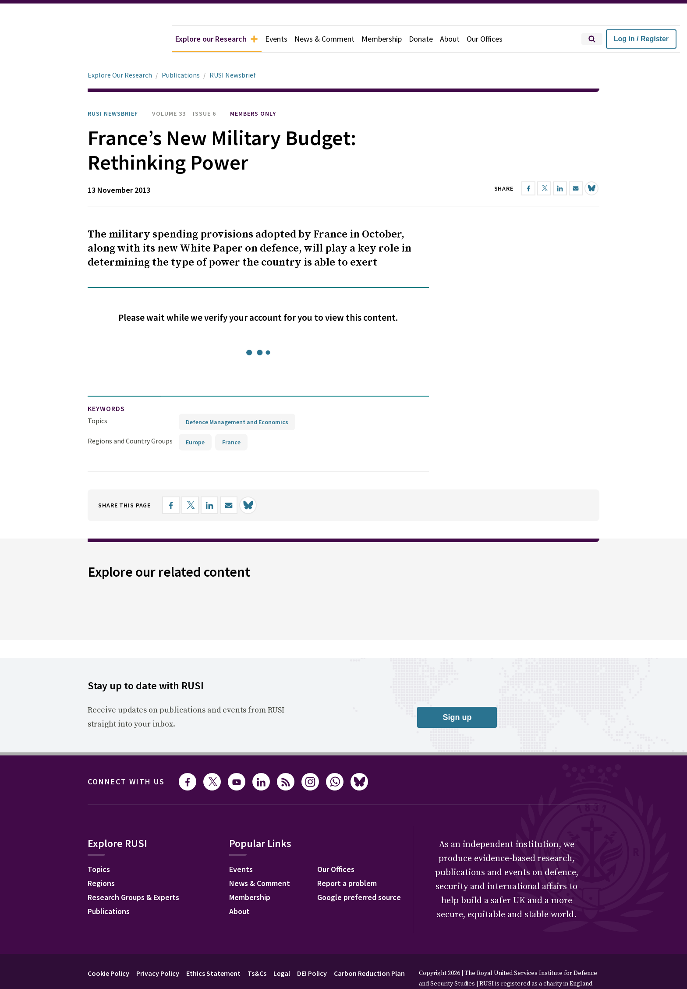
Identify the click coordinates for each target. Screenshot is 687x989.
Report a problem (347, 859)
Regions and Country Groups (130, 416)
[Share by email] (228, 480)
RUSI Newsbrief (113, 89)
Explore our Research (216, 39)
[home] (86, 39)
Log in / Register (641, 39)
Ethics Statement (213, 948)
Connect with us (126, 757)
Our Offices (485, 39)
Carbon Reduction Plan (369, 948)
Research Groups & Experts (133, 873)
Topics (97, 396)
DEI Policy (312, 948)
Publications (109, 887)
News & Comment (324, 39)
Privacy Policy (157, 948)
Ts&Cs (257, 948)
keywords (106, 383)
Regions (101, 859)
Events (276, 39)
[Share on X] (190, 480)
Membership (381, 39)
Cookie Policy (108, 948)
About (450, 39)
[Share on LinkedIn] (209, 480)
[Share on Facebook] (171, 480)
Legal (281, 948)
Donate (421, 39)
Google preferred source (359, 873)
